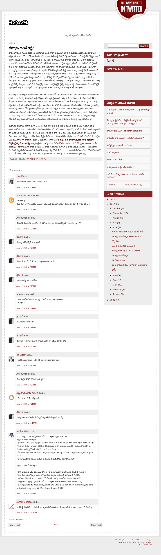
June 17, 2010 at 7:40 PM (26, 347)
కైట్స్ (114, 269)
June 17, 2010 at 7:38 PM (26, 327)
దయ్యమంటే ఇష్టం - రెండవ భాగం (126, 250)
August (116, 218)
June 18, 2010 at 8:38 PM (26, 494)
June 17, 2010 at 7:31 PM (26, 308)
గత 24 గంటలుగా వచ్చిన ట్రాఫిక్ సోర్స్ (128, 231)
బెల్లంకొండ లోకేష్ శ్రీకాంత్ (27, 393)
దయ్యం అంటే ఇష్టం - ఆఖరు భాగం (126, 236)
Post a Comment (16, 520)
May (115, 275)
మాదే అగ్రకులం (113, 152)
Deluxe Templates (146, 542)
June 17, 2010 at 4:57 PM (26, 229)
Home (55, 524)
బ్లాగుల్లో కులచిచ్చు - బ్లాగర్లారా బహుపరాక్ (124, 130)
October (116, 208)
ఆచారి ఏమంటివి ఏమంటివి (123, 246)
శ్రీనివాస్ (20, 237)
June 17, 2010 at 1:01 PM (26, 187)
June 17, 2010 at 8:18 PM (26, 366)
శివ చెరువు (21, 354)
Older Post (96, 525)
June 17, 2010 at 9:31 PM (26, 404)
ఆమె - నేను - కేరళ (114, 159)
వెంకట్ (19, 176)
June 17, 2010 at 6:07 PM (26, 248)
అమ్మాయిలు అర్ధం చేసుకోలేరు (119, 167)
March (116, 284)
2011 (112, 199)
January (116, 294)
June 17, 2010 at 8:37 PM (26, 385)
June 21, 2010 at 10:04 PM (26, 513)
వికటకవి (18, 22)
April (115, 280)
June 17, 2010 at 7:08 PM (26, 267)
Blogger (149, 540)
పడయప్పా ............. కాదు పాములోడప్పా (124, 184)
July (114, 222)
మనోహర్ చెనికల (24, 502)
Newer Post (14, 525)
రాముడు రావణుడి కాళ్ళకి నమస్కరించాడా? (125, 138)
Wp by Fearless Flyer (145, 544)
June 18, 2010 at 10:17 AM (26, 423)
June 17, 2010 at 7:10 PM (26, 286)
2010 (112, 204)
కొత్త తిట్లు (116, 241)
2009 (112, 300)
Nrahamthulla (23, 431)
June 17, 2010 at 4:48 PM (26, 210)
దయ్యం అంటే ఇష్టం (21, 48)
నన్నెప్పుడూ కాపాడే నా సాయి (119, 145)
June (115, 227)
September (118, 213)
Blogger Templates (125, 542)
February (117, 289)
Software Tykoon (25, 195)
